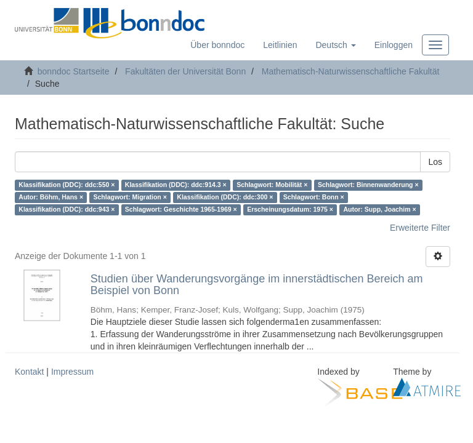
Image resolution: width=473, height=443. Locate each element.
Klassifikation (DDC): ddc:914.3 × (176, 185)
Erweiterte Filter (420, 228)
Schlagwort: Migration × (130, 197)
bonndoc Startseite (74, 71)
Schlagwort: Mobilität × (271, 185)
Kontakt (29, 372)
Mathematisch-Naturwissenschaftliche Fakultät (351, 71)
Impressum (72, 372)
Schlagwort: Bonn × (313, 197)
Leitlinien (280, 45)
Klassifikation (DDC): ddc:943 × (66, 210)
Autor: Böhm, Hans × (50, 197)
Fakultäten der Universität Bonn (185, 71)
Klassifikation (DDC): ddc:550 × (66, 185)
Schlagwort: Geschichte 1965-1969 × (181, 210)
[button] (335, 45)
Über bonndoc (217, 45)
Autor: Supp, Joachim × (379, 210)
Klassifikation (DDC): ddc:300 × (225, 197)
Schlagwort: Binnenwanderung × (368, 185)
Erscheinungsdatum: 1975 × (290, 210)
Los (435, 162)
